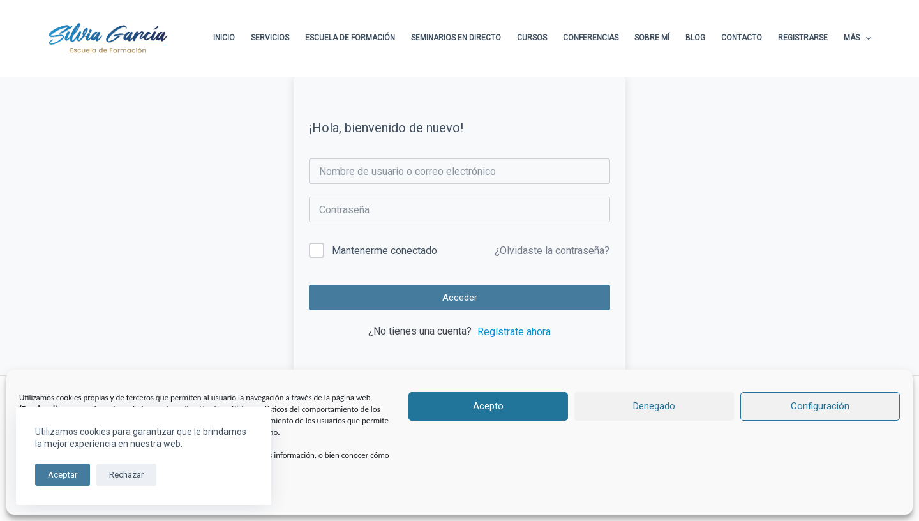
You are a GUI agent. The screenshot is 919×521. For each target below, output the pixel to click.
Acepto (488, 406)
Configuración (820, 406)
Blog (695, 37)
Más (857, 38)
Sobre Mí (651, 37)
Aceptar (62, 474)
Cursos (532, 37)
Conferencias (590, 37)
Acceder (459, 297)
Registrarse (803, 37)
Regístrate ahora (514, 332)
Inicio (224, 37)
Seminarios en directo (456, 37)
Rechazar (126, 474)
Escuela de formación (350, 37)
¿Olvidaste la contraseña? (552, 251)
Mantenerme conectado (384, 251)
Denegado (654, 406)
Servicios (270, 37)
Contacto (741, 37)
